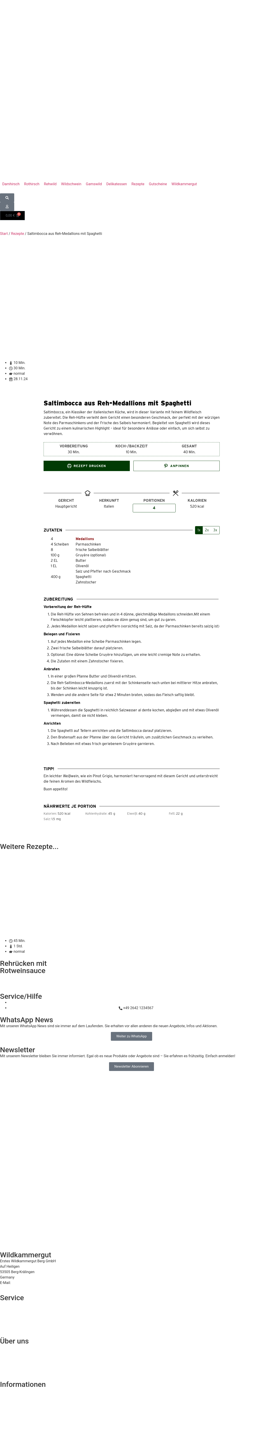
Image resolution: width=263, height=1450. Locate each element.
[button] (184, 184)
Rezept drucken (86, 466)
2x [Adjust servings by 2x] (207, 530)
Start (4, 233)
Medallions (85, 539)
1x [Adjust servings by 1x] (199, 530)
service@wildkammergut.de (34, 1283)
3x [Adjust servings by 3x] (215, 530)
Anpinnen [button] (176, 466)
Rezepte (17, 233)
